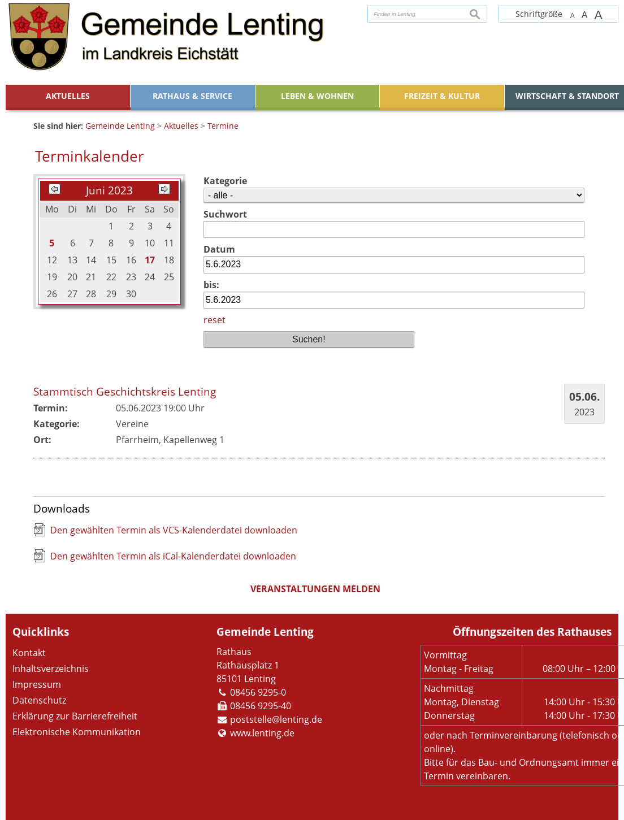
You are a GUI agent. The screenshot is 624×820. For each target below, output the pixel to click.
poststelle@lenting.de (276, 719)
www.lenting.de (262, 733)
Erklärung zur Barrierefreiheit (74, 716)
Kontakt (29, 653)
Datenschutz (39, 700)
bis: (211, 285)
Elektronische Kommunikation (76, 732)
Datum (219, 249)
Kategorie (225, 181)
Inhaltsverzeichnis (50, 668)
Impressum (36, 684)
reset (214, 320)
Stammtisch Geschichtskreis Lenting (124, 391)
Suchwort (225, 214)
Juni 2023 (109, 190)
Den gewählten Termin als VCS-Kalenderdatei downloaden (173, 530)
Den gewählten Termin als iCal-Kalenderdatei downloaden (173, 556)
